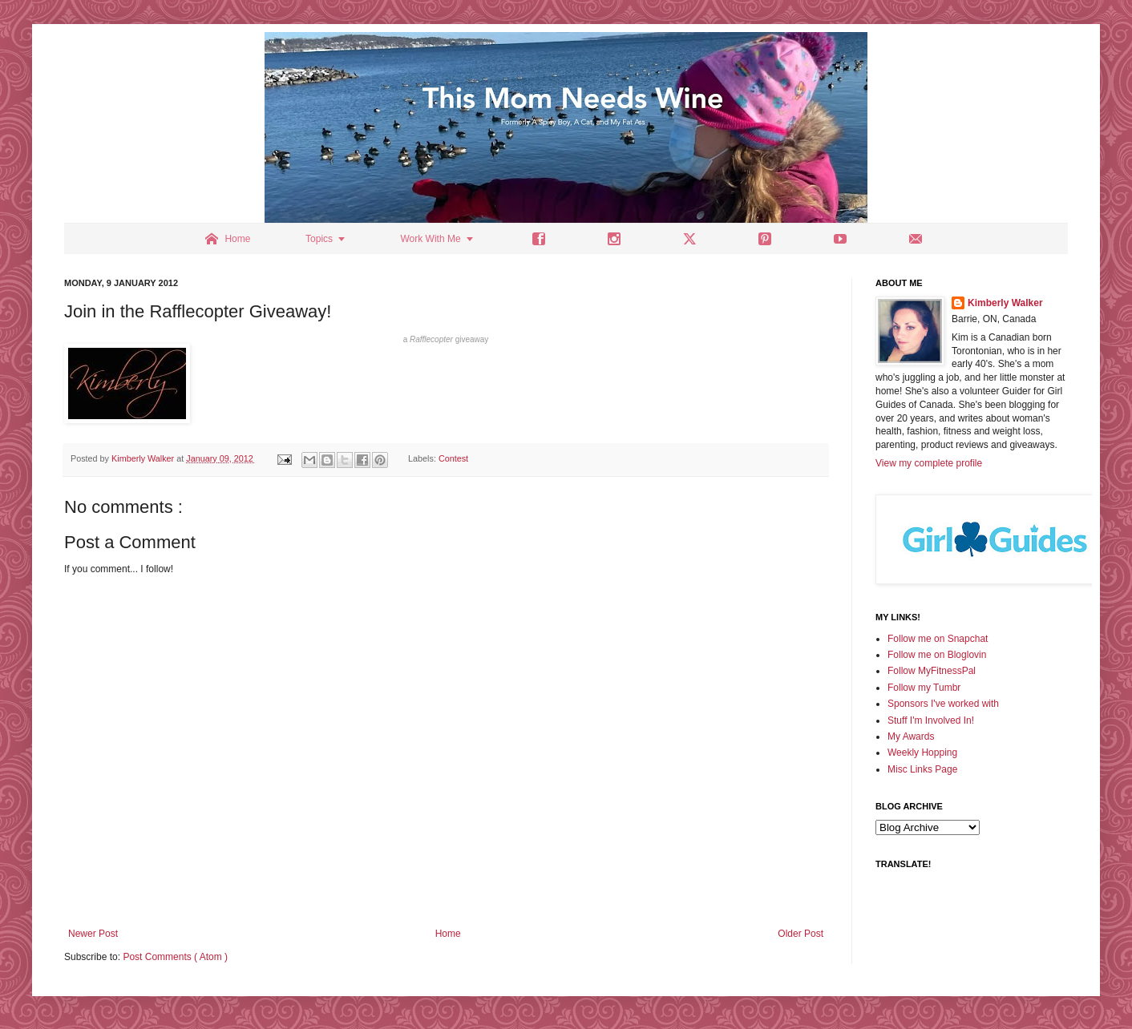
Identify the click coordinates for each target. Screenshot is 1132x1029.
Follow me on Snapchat (937, 638)
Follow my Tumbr (923, 687)
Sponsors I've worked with (943, 703)
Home (448, 933)
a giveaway (446, 339)
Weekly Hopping (922, 752)
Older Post (800, 933)
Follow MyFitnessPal (931, 670)
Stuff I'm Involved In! (930, 720)
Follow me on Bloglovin (936, 654)
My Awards (910, 736)
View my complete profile (928, 463)
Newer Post (93, 933)
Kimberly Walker (1005, 303)
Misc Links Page (922, 769)
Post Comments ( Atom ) (175, 956)
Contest (453, 458)
